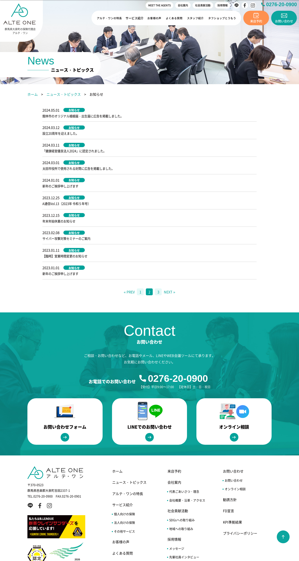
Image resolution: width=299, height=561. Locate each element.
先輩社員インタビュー (184, 499)
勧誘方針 (230, 442)
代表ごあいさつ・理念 (184, 434)
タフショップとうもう (222, 18)
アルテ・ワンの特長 (109, 18)
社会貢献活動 (203, 5)
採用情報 (222, 5)
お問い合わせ (233, 413)
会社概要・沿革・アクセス (187, 442)
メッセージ (176, 491)
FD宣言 (228, 453)
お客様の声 (154, 18)
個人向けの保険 (124, 456)
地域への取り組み (181, 471)
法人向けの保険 (124, 465)
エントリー (176, 517)
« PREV (129, 234)
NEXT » (169, 234)
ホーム (32, 94)
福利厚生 (175, 508)
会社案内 (183, 5)
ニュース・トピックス (63, 94)
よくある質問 (174, 18)
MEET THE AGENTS (159, 5)
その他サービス (124, 473)
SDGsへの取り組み (182, 462)
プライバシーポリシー (240, 475)
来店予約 (174, 413)
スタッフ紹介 (195, 18)
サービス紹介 (135, 18)
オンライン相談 (235, 431)
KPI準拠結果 (232, 464)
